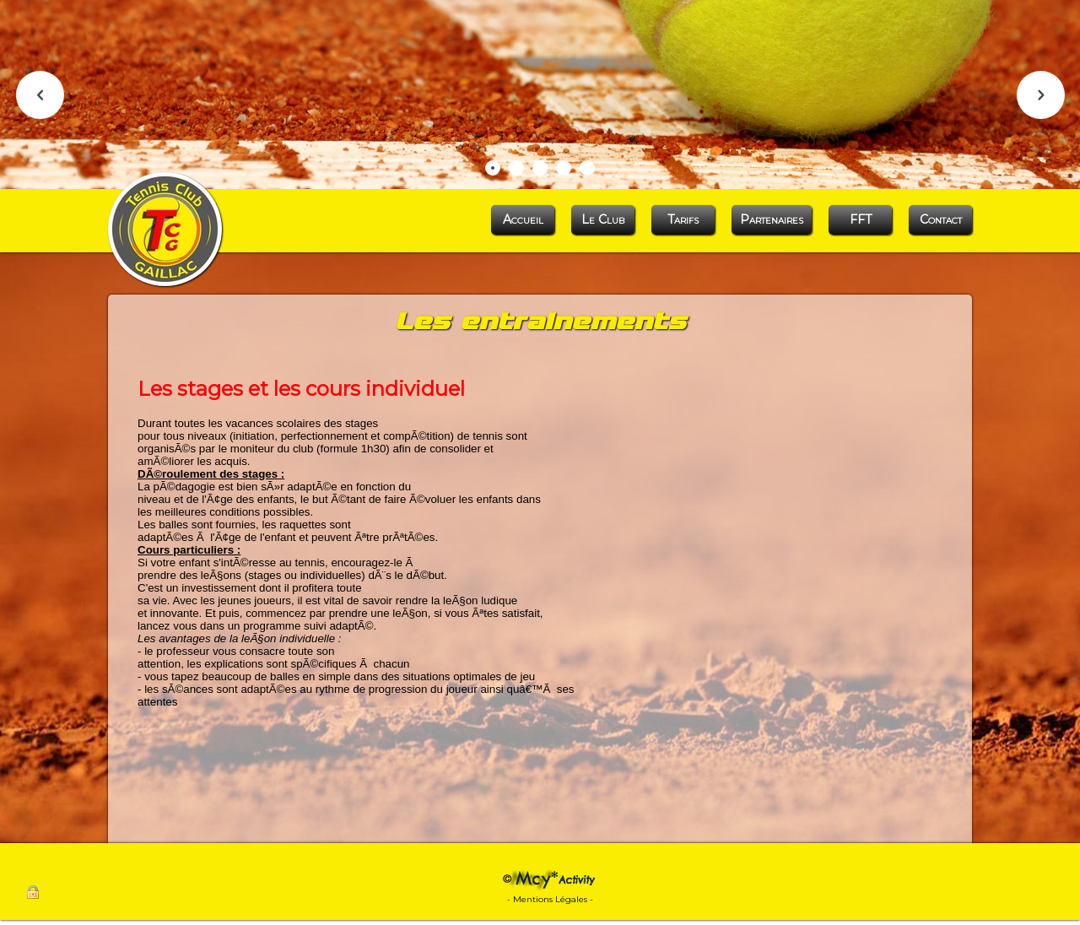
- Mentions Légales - (550, 899)
